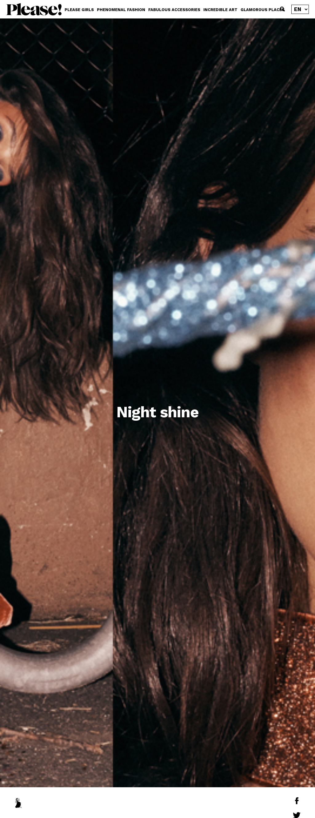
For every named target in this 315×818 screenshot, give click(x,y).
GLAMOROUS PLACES (263, 9)
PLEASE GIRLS (79, 9)
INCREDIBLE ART (220, 9)
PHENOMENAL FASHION (121, 9)
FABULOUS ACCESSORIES (174, 9)
